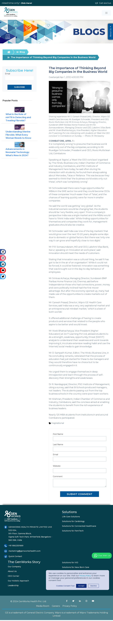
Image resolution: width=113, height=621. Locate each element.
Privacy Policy (86, 575)
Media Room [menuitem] (42, 607)
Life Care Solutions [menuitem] (71, 517)
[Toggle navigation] (106, 13)
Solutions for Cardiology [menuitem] (73, 522)
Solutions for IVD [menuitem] (70, 563)
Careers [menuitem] (56, 607)
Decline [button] (95, 585)
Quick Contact (15, 557)
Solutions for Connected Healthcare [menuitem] (79, 527)
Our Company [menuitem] (14, 567)
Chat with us (101, 555)
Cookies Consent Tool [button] (64, 586)
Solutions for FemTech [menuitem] (73, 531)
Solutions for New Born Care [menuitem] (75, 568)
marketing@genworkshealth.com (24, 552)
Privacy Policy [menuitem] (69, 607)
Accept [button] (82, 585)
